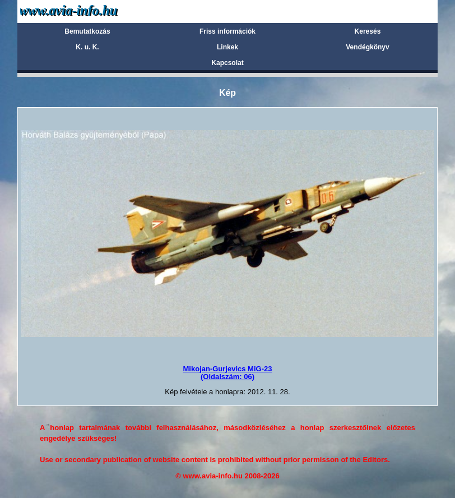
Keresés (368, 31)
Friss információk (227, 31)
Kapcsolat (227, 63)
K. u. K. (87, 47)
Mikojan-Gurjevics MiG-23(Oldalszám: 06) (227, 373)
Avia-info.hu (88, 10)
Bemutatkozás (87, 31)
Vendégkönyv (367, 47)
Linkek (227, 47)
